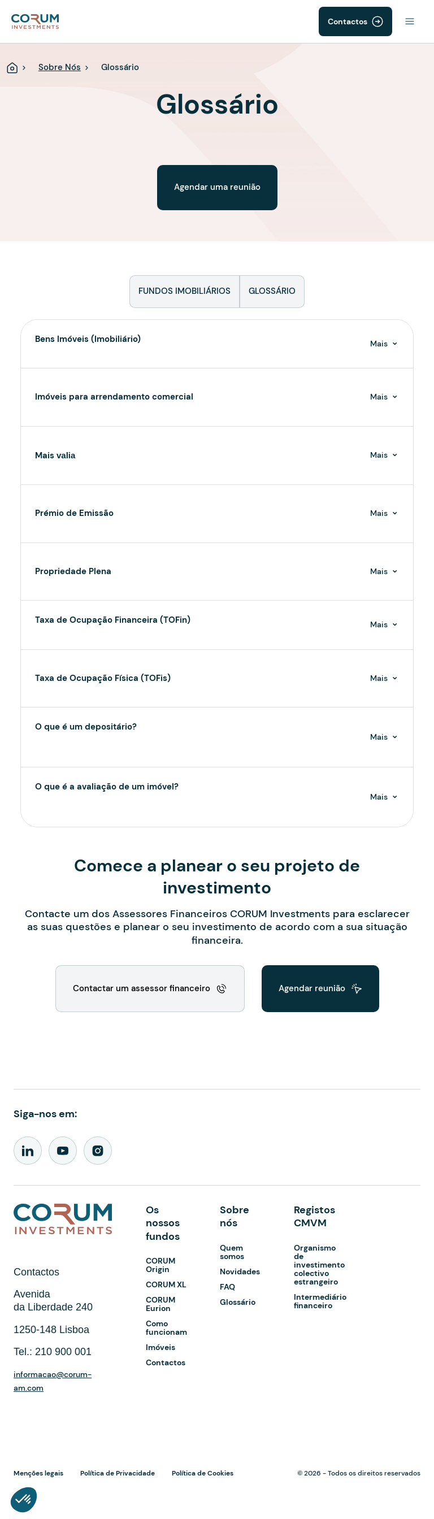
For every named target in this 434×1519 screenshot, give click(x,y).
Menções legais (38, 1473)
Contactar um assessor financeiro (141, 988)
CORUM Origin (160, 1265)
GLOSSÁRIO (272, 291)
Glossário (237, 1302)
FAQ (227, 1287)
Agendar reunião (312, 988)
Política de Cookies (202, 1473)
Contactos (347, 21)
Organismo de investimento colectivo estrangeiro (319, 1265)
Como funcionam (166, 1327)
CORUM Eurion (160, 1304)
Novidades (240, 1271)
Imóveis (160, 1347)
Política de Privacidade (117, 1473)
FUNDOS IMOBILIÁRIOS (184, 291)
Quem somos (232, 1252)
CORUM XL (166, 1284)
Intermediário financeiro (320, 1301)
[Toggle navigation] (410, 21)
